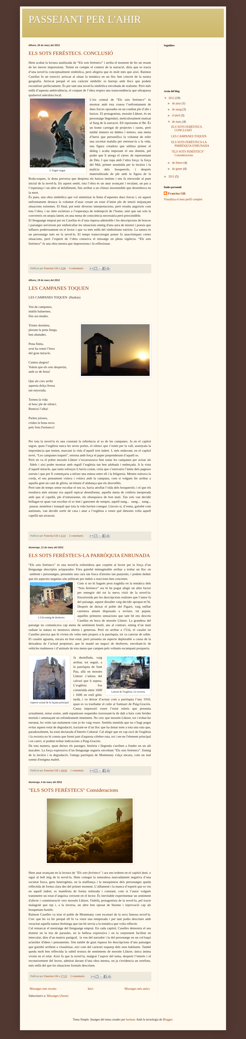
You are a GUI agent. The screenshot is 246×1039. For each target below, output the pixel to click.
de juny (177, 103)
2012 (172, 98)
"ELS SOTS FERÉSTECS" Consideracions (73, 790)
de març (177, 121)
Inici (90, 988)
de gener (177, 168)
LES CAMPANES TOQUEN (59, 288)
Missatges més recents (43, 988)
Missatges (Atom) (57, 995)
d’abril (176, 115)
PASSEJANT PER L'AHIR (85, 19)
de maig (177, 109)
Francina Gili (176, 193)
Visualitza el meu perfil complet (183, 199)
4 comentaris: (76, 268)
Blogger (167, 1019)
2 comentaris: (76, 535)
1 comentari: (77, 770)
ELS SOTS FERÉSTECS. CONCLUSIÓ (71, 53)
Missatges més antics (137, 988)
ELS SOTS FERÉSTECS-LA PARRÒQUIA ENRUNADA (89, 555)
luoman (130, 1019)
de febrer (178, 162)
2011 (172, 176)
